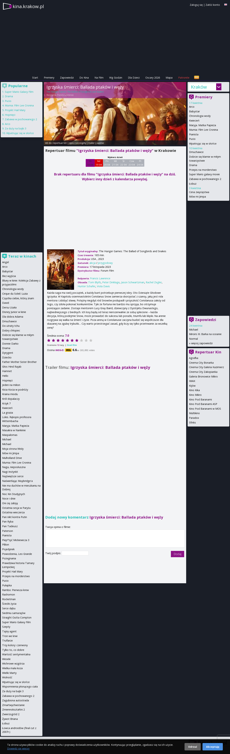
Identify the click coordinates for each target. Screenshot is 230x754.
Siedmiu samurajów (13, 613)
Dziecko (7, 357)
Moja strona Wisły (13, 448)
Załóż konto (213, 4)
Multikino (194, 413)
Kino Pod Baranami (200, 399)
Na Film (99, 77)
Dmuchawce (196, 152)
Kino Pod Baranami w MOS (205, 408)
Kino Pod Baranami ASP (203, 404)
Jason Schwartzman (132, 282)
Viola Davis (103, 286)
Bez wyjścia (9, 276)
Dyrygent (7, 352)
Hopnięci (10, 114)
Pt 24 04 (140, 162)
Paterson (7, 531)
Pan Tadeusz (10, 526)
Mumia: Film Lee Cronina (203, 129)
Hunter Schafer (86, 286)
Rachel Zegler (154, 282)
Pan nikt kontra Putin (14, 517)
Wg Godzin (115, 77)
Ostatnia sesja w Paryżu (16, 508)
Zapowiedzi (67, 77)
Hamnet (7, 371)
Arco (191, 106)
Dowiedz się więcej (18, 748)
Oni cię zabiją (10, 503)
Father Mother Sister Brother (19, 362)
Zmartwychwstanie (13, 705)
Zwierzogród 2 (10, 714)
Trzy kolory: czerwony (15, 645)
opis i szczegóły (77, 143)
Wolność (7, 677)
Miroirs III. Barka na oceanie (205, 334)
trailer (91, 143)
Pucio (192, 139)
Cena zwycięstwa (199, 192)
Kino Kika (194, 390)
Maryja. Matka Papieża (202, 125)
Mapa (169, 77)
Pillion (5, 544)
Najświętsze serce (13, 476)
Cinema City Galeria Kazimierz (206, 367)
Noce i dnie (8, 498)
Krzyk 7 (6, 403)
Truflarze (7, 640)
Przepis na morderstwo (203, 169)
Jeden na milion (11, 385)
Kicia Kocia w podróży (15, 389)
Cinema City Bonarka (201, 362)
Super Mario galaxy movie (204, 174)
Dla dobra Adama (12, 316)
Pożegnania (9, 558)
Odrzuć (192, 746)
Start (35, 77)
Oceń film (72, 345)
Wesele (6, 659)
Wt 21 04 (115, 162)
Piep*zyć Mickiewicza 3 (15, 540)
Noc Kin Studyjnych (13, 494)
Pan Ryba (7, 521)
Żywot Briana (10, 719)
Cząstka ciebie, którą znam (18, 298)
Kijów (192, 385)
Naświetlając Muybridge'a (17, 481)
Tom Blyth (94, 282)
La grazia (7, 412)
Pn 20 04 (107, 162)
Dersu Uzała (9, 307)
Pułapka (7, 585)
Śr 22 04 (123, 162)
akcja (92, 263)
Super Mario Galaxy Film (19, 91)
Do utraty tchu (11, 325)
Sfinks (192, 422)
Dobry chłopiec (11, 330)
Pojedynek (8, 549)
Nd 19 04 (99, 162)
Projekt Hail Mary (15, 110)
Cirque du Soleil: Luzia (15, 293)
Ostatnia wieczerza (13, 512)
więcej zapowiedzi (202, 343)
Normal (193, 338)
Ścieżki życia (9, 603)
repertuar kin (60, 143)
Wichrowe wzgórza (13, 663)
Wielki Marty (9, 673)
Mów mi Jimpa (197, 196)
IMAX (192, 381)
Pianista (193, 134)
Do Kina (84, 77)
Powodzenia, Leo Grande (17, 554)
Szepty (6, 626)
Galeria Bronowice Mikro (203, 376)
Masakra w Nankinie (14, 430)
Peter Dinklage (111, 282)
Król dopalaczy (11, 398)
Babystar (194, 111)
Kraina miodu (10, 394)
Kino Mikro (195, 395)
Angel (5, 262)
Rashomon (8, 594)
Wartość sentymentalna (16, 654)
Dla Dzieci (134, 77)
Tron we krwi (9, 636)
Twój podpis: (53, 553)
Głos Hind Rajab (11, 366)
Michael (193, 329)
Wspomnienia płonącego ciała (20, 686)
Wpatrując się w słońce (203, 143)
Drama (193, 165)
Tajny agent (9, 631)
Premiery (49, 77)
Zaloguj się (196, 4)
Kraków (199, 87)
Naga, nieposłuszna (14, 467)
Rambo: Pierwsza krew (15, 590)
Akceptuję (212, 746)
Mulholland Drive (12, 458)
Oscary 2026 (152, 77)
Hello (5, 375)
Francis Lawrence (65, 95)
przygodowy (105, 263)
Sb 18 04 (90, 162)
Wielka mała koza (12, 668)
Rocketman (9, 599)
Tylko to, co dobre (13, 650)
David (5, 302)
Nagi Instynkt (10, 471)
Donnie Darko (10, 343)
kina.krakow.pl (28, 6)
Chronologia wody (200, 116)
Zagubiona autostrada (15, 700)
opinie (100, 143)
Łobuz (192, 183)
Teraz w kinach (22, 256)
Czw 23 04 (132, 162)
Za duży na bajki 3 (15, 128)
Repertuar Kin (208, 352)
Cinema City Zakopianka (203, 371)
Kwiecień (194, 120)
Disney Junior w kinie (14, 312)
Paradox (194, 418)
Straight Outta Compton (16, 617)
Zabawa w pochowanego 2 (205, 179)
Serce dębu (8, 608)
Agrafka (193, 358)
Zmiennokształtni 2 (13, 709)
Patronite (183, 77)
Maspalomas (9, 435)
